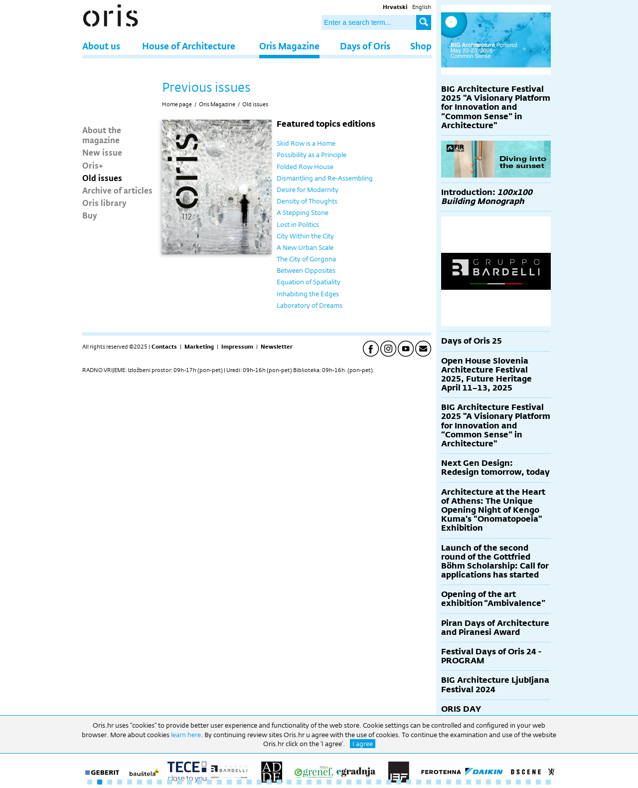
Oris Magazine (289, 45)
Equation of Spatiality (308, 281)
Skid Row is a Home (306, 143)
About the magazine (101, 135)
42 (498, 782)
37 (448, 782)
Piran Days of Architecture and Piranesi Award (495, 627)
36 (438, 782)
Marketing (199, 347)
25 (328, 782)
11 (189, 782)
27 (348, 782)
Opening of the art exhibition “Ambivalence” (493, 598)
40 (478, 782)
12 (199, 782)
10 (179, 782)
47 (548, 782)
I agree (362, 743)
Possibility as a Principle (311, 154)
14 (219, 782)
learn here (186, 734)
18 (259, 782)
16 (239, 782)
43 (508, 782)
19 (269, 782)
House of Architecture (188, 45)
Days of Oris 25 (471, 341)
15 (229, 782)
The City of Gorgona (306, 258)
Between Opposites (306, 270)
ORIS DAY (461, 709)
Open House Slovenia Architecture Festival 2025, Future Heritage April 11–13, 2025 (486, 375)
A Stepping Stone (302, 212)
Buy (89, 215)
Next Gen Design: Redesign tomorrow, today (495, 467)
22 (299, 782)
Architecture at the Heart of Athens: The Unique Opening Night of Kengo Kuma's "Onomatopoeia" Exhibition (493, 510)
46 (538, 782)
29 (368, 782)
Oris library (104, 202)
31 (388, 782)
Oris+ (92, 165)
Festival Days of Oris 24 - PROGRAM (491, 656)
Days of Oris (365, 45)
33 (408, 782)
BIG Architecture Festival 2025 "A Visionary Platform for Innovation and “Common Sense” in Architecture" (495, 107)
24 (319, 782)
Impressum (237, 347)
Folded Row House (305, 166)
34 (418, 782)
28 (358, 782)
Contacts (164, 347)
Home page (177, 104)
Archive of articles (117, 190)
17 (249, 782)
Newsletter (277, 347)
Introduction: (486, 196)
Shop (421, 45)
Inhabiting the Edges (308, 293)
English (421, 7)
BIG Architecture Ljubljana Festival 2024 (495, 684)
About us (101, 45)
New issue (102, 152)
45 (528, 782)
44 (518, 782)
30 (378, 782)
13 (209, 782)
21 (289, 782)
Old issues (102, 178)
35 (428, 782)
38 (458, 782)
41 (488, 782)
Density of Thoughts (307, 201)
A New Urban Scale (305, 247)
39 (468, 782)
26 (338, 782)
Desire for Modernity (307, 189)
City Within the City (305, 235)
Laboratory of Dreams (309, 305)
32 (398, 782)
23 (309, 782)
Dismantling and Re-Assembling (325, 178)
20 (279, 782)
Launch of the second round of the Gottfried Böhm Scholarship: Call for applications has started (495, 562)
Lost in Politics (298, 224)
